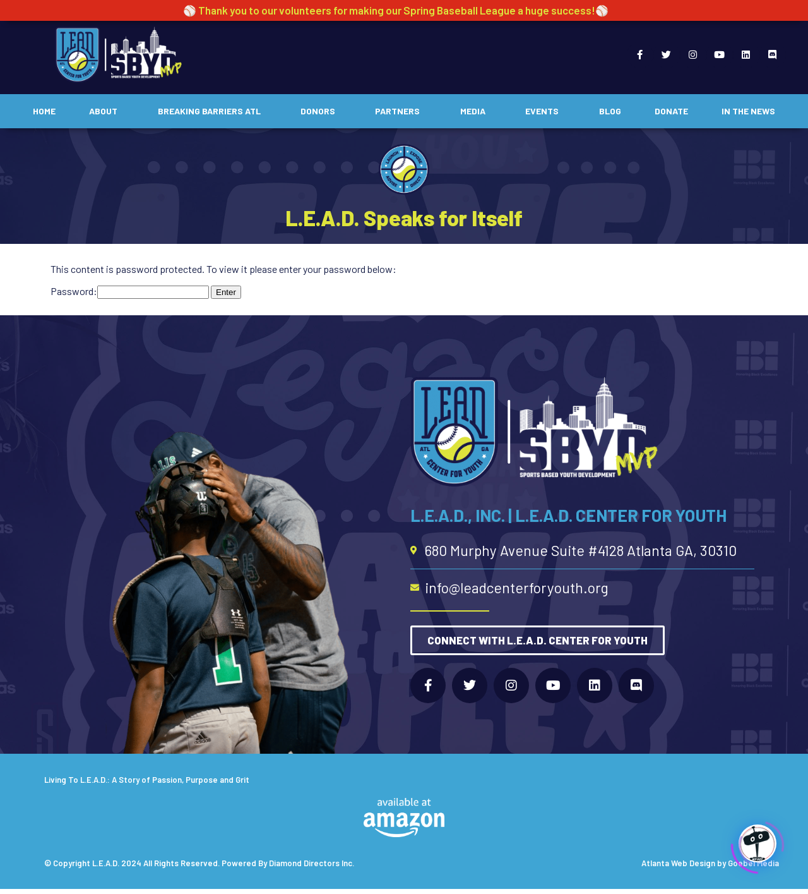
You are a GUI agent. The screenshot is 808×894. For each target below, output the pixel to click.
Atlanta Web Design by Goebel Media (710, 863)
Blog (610, 111)
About (106, 111)
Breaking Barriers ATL (212, 111)
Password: (129, 291)
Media (476, 111)
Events (545, 111)
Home (44, 111)
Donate (671, 111)
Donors (321, 111)
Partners (400, 111)
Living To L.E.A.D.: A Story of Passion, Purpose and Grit (146, 780)
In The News (748, 111)
